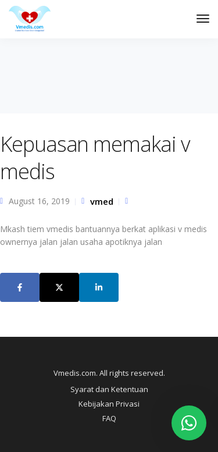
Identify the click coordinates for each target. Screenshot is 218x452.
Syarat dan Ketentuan (109, 389)
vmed (101, 201)
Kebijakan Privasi (109, 403)
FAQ (109, 418)
